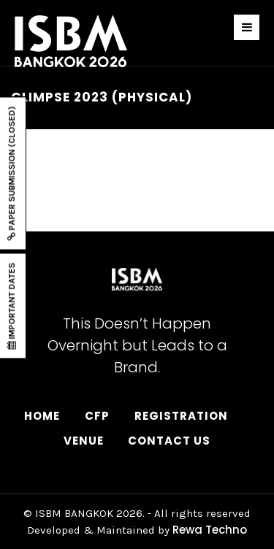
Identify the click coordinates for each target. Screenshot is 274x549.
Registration (181, 415)
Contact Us (169, 440)
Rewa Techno (209, 529)
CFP (97, 415)
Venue (84, 440)
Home (42, 415)
